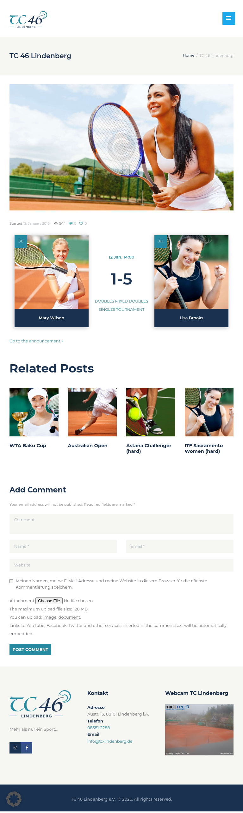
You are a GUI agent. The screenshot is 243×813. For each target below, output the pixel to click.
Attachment (22, 601)
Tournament (130, 309)
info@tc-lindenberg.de (110, 742)
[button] (14, 799)
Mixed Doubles (131, 301)
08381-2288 (98, 728)
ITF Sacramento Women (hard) (204, 448)
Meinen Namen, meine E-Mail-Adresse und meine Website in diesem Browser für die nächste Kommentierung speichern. (111, 585)
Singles (106, 309)
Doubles (104, 301)
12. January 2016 (36, 223)
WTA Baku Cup (28, 445)
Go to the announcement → (37, 340)
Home (188, 55)
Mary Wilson (51, 318)
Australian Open (88, 445)
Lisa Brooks (191, 318)
